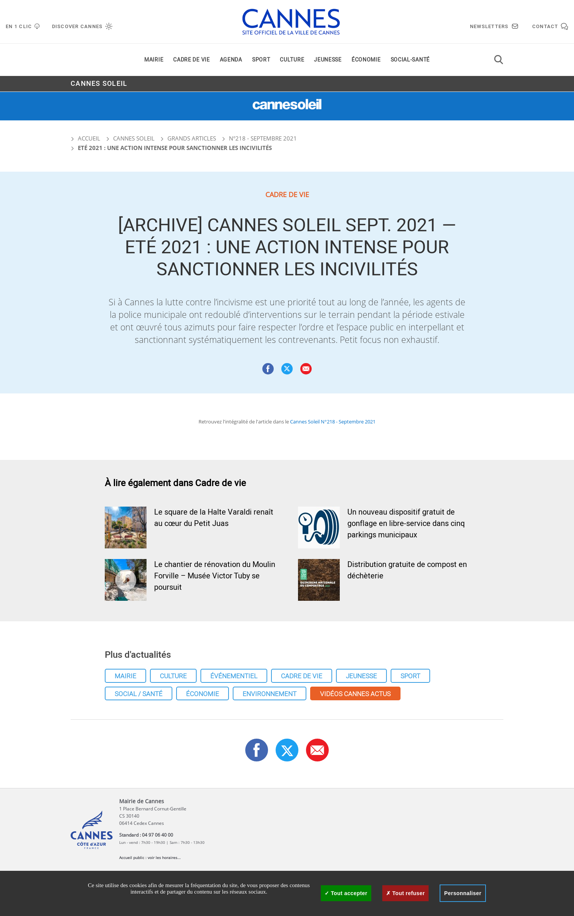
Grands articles (191, 138)
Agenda (231, 60)
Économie (366, 60)
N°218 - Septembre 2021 (263, 138)
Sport (261, 60)
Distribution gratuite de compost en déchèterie (407, 570)
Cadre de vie (191, 60)
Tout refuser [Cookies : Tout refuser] (405, 893)
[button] (306, 368)
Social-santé (410, 60)
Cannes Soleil (99, 84)
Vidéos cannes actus (355, 694)
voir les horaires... (164, 857)
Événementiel (233, 676)
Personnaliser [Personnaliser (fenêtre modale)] (462, 893)
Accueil (85, 138)
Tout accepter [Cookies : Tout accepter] (346, 893)
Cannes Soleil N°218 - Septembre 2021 (332, 421)
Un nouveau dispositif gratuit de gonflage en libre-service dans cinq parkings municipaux (406, 523)
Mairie (153, 60)
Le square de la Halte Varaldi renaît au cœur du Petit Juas (213, 518)
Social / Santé (138, 694)
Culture (292, 60)
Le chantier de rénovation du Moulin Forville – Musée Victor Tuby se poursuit (214, 576)
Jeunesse (328, 60)
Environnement (269, 694)
